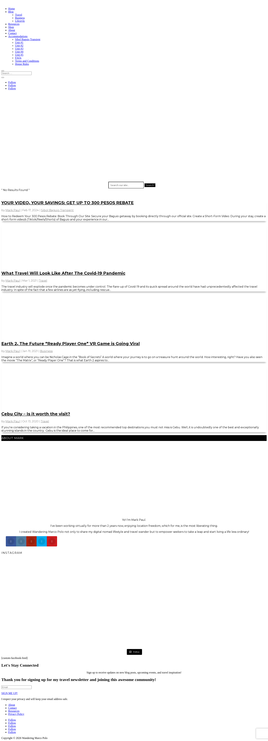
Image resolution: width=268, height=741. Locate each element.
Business (20, 17)
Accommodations (18, 36)
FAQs (18, 57)
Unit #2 (19, 45)
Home (11, 8)
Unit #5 (19, 54)
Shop (11, 27)
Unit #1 (19, 42)
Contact (12, 33)
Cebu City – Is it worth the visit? (35, 413)
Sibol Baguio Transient (27, 39)
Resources (13, 24)
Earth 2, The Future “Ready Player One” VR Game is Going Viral (70, 343)
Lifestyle (20, 20)
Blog (11, 11)
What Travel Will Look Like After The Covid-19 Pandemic (63, 273)
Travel (18, 14)
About (11, 30)
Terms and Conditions (27, 60)
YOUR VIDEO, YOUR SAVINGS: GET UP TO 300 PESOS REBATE (67, 202)
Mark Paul (12, 210)
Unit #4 (19, 51)
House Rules (22, 64)
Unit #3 (19, 48)
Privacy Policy (16, 714)
